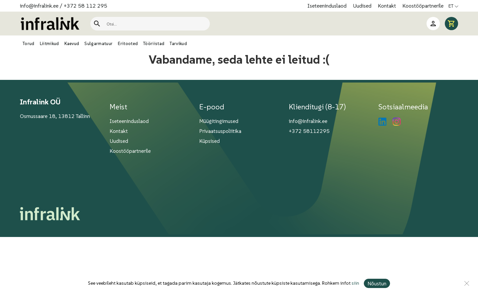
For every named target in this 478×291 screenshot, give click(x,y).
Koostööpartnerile (422, 5)
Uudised (363, 5)
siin (355, 283)
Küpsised (209, 141)
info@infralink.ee (39, 5)
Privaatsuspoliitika (220, 131)
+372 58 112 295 (85, 5)
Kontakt (387, 5)
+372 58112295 (309, 131)
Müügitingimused (218, 121)
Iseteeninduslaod (327, 5)
